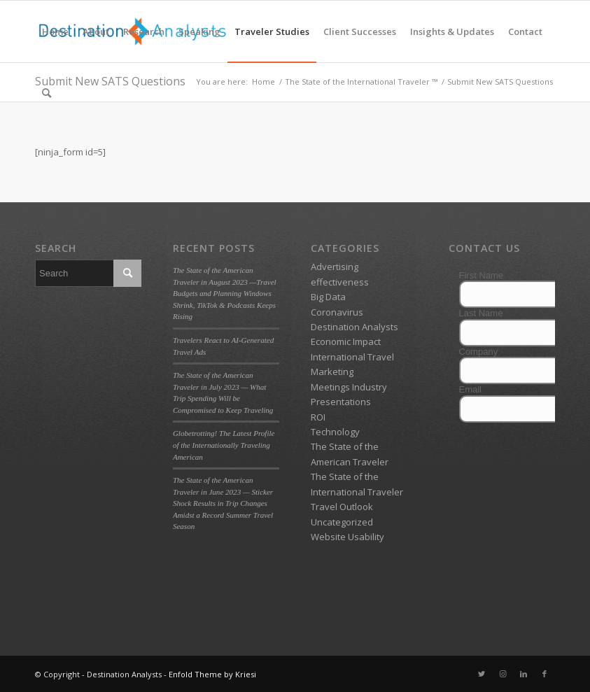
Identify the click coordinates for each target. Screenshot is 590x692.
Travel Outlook (342, 506)
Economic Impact (346, 341)
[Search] (46, 93)
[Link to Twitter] (481, 673)
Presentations (341, 401)
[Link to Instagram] (502, 673)
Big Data (328, 296)
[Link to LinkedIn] (523, 673)
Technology (335, 431)
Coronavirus (337, 312)
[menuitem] (55, 31)
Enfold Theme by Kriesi (212, 674)
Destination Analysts (354, 326)
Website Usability (347, 536)
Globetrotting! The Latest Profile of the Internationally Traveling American (224, 444)
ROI (318, 417)
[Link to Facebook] (544, 673)
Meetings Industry (349, 387)
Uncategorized (342, 522)
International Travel (352, 357)
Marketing (332, 371)
